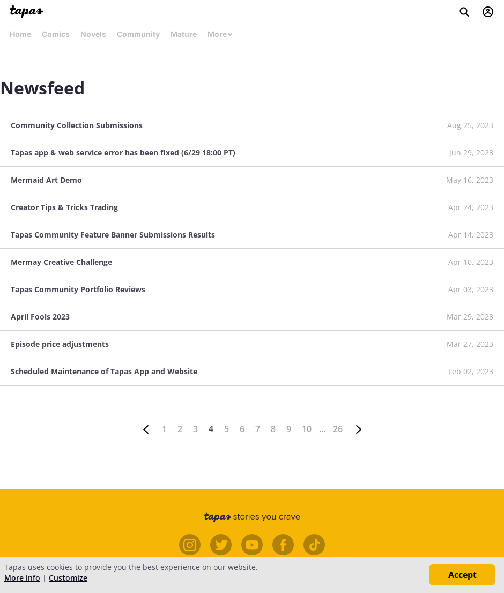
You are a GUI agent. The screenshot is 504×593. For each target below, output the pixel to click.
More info (22, 578)
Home (20, 34)
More (220, 34)
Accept (462, 575)
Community (138, 34)
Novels (93, 34)
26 (338, 429)
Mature (184, 34)
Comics (56, 34)
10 (307, 429)
